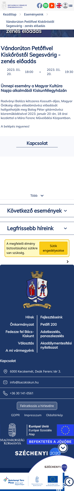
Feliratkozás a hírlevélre (37, 406)
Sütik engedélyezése (53, 248)
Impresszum (32, 415)
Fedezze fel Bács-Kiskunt (20, 334)
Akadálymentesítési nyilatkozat (56, 345)
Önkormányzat (22, 324)
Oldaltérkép (54, 415)
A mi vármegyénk (20, 350)
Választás (26, 343)
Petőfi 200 (48, 324)
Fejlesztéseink (51, 317)
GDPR (15, 415)
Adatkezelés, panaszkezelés (52, 334)
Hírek (29, 317)
